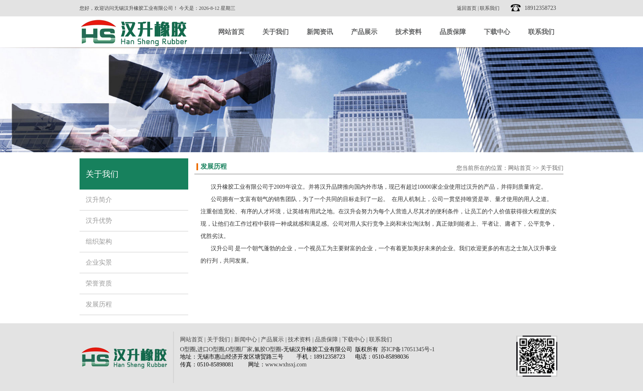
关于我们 (275, 31)
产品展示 (364, 31)
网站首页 (231, 31)
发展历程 (99, 304)
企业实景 (99, 262)
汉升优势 (99, 220)
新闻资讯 (320, 31)
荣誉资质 (99, 283)
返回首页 (467, 8)
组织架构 (99, 241)
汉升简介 (99, 199)
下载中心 (497, 31)
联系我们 (489, 8)
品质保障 (453, 31)
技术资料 (408, 31)
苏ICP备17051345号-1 (408, 349)
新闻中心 (245, 339)
